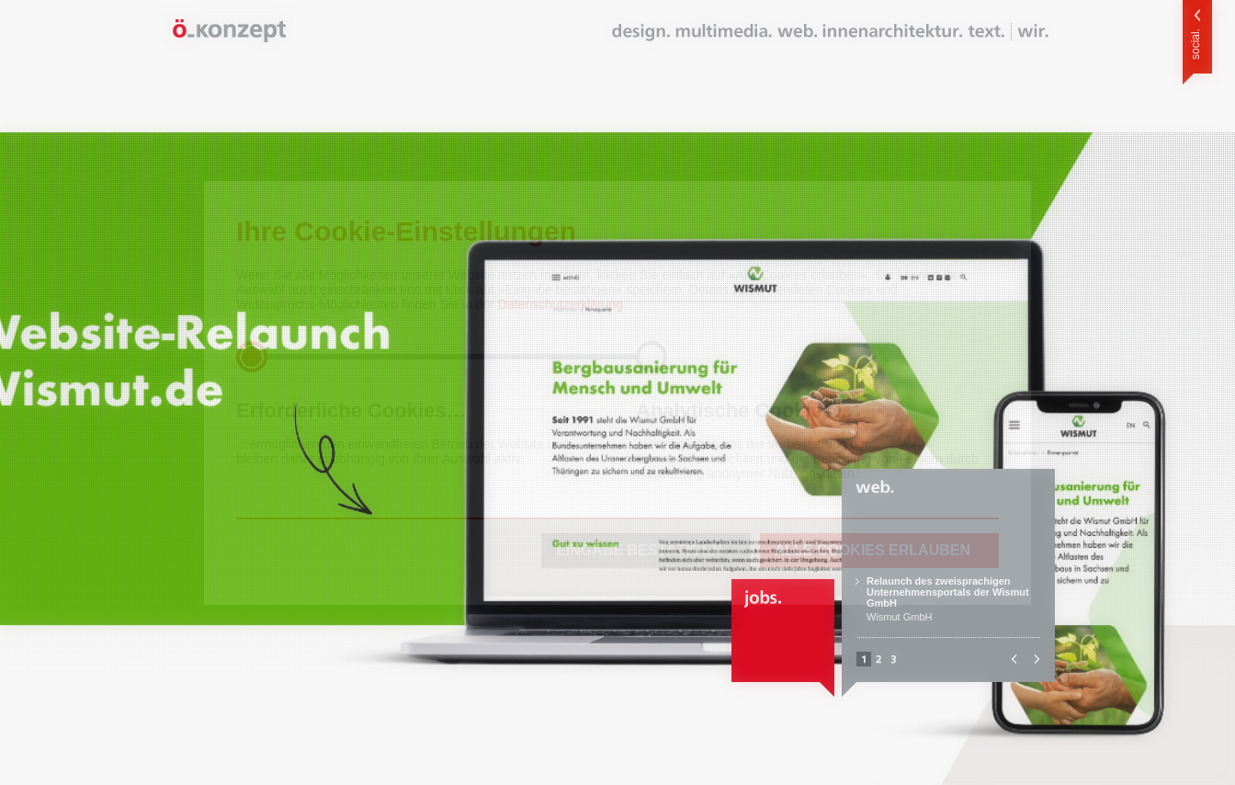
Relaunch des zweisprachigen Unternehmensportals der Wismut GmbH (948, 592)
